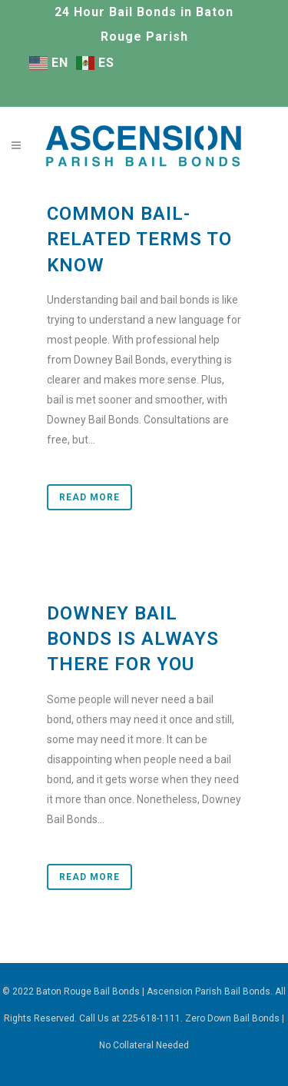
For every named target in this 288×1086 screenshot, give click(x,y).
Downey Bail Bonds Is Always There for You (133, 639)
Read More (89, 497)
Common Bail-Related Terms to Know (139, 239)
